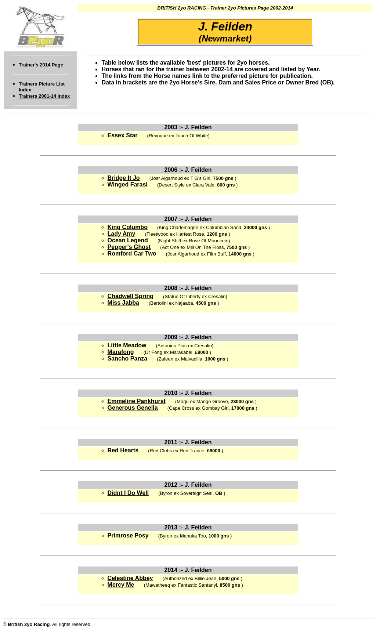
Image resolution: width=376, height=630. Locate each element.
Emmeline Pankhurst (137, 401)
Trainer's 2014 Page (41, 65)
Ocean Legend (128, 240)
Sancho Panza (127, 358)
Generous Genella (133, 408)
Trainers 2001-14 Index (44, 96)
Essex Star (123, 135)
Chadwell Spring (130, 296)
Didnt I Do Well (128, 493)
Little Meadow (127, 345)
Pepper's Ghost (129, 247)
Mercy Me (121, 585)
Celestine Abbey (130, 578)
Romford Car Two (132, 253)
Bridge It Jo (124, 178)
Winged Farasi (128, 184)
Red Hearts (123, 450)
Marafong (121, 352)
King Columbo (128, 227)
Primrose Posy (128, 535)
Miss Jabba (123, 303)
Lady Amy (121, 234)
